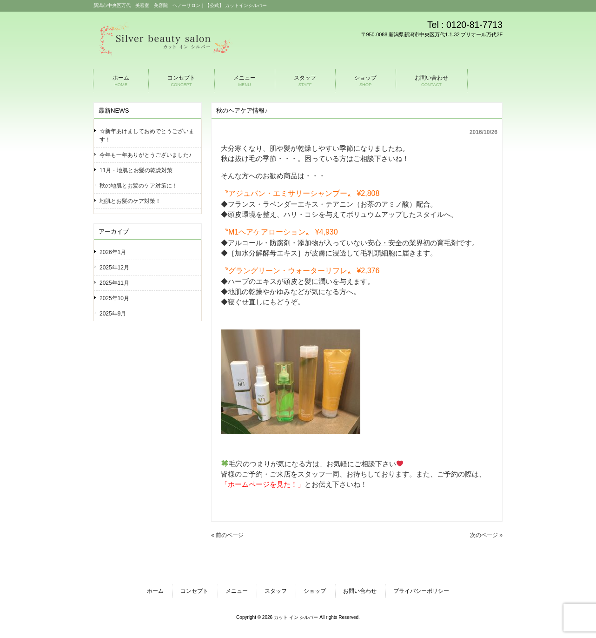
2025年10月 (114, 298)
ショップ (315, 591)
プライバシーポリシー (421, 591)
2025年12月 (114, 267)
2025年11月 (114, 283)
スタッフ (276, 591)
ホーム (155, 591)
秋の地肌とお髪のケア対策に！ (138, 185)
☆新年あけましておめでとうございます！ (146, 135)
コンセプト (194, 591)
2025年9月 (112, 313)
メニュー (236, 591)
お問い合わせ (360, 591)
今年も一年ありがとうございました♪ (145, 155)
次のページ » (486, 535)
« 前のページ (227, 535)
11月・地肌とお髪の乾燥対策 (135, 170)
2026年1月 (112, 252)
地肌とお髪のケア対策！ (130, 201)
